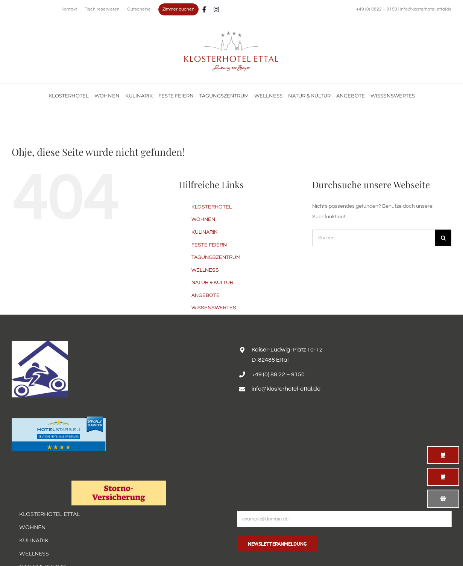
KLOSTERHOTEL (211, 207)
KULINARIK (204, 232)
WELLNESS (205, 270)
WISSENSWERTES (213, 307)
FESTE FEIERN (209, 245)
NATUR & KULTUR (212, 282)
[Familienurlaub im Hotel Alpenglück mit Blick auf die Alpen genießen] (231, 34)
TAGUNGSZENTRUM (215, 257)
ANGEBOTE (205, 295)
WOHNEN (203, 219)
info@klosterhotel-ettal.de (426, 9)
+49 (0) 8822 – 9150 (377, 9)
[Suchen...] (373, 238)
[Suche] (443, 238)
